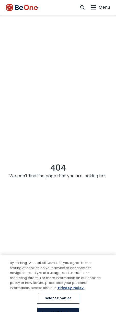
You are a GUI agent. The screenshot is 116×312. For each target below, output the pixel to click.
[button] (82, 7)
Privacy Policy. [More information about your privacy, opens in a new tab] (71, 291)
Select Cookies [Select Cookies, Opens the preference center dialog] (58, 301)
